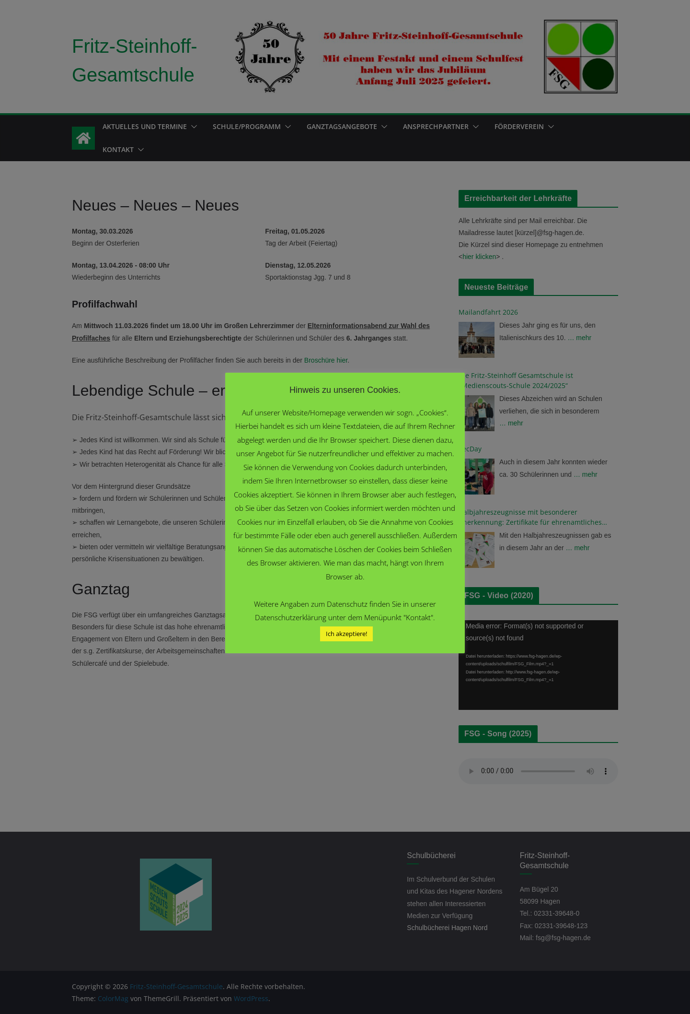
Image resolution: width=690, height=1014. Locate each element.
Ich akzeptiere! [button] (346, 633)
